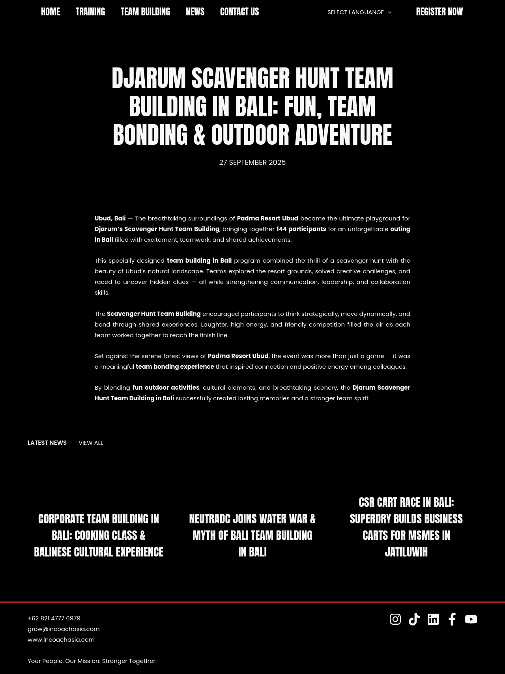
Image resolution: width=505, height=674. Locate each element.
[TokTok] (419, 619)
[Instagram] (401, 619)
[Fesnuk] (453, 619)
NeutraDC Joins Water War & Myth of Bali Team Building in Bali (252, 537)
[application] (389, 12)
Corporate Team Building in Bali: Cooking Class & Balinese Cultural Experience (98, 528)
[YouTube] (471, 619)
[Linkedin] (436, 619)
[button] (439, 12)
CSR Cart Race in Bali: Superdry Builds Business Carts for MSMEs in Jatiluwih (406, 528)
